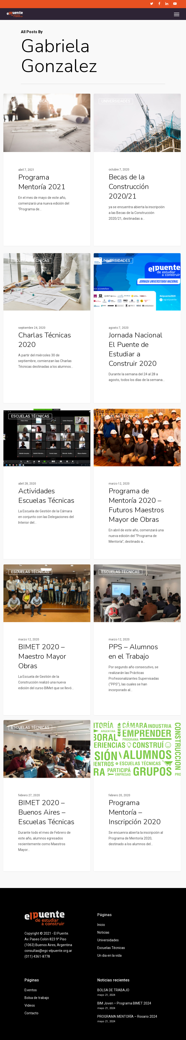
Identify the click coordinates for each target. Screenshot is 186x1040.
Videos (30, 1005)
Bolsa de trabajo (37, 998)
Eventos (31, 990)
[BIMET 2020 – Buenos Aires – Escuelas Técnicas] (45, 846)
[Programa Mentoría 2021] (46, 170)
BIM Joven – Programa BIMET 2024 (124, 1003)
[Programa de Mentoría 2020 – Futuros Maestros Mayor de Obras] (138, 534)
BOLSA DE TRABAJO (113, 990)
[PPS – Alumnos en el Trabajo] (138, 690)
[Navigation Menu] (176, 14)
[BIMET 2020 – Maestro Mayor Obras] (45, 690)
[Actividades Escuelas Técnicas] (45, 534)
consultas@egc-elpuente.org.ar (48, 951)
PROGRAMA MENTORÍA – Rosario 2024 (127, 1016)
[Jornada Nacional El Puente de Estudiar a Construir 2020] (138, 379)
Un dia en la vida (109, 955)
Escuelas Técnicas (30, 102)
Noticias (103, 932)
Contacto (31, 1013)
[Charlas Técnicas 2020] (45, 379)
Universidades (115, 105)
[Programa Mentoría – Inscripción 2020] (138, 846)
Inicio (101, 925)
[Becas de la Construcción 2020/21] (137, 172)
